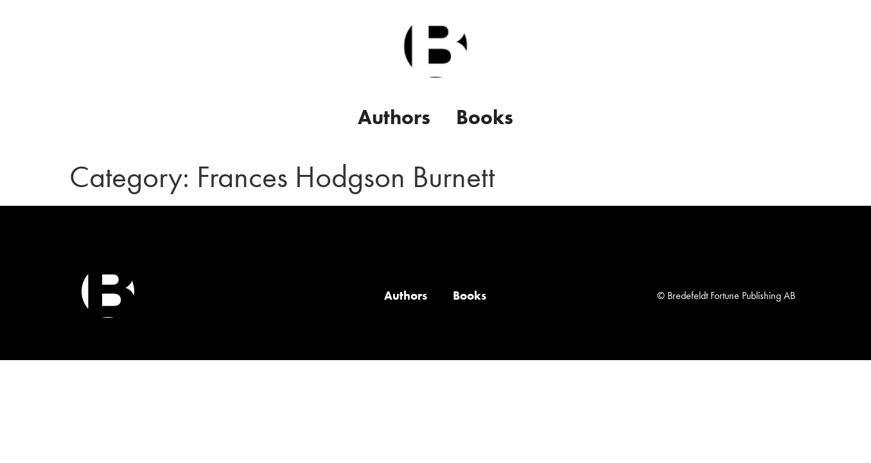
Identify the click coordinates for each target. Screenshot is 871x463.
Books (484, 117)
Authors (394, 117)
